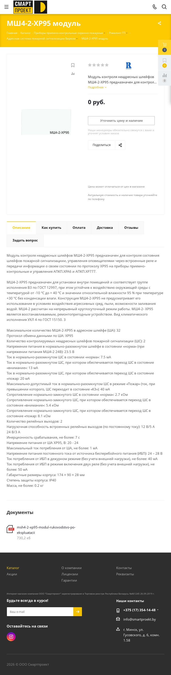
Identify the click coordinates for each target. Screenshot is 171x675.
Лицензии (69, 574)
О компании (71, 568)
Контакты (124, 568)
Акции (12, 574)
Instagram (11, 636)
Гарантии (69, 580)
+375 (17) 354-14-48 (139, 610)
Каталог (13, 568)
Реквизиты (125, 574)
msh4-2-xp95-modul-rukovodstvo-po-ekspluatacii (46, 530)
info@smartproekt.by (139, 619)
